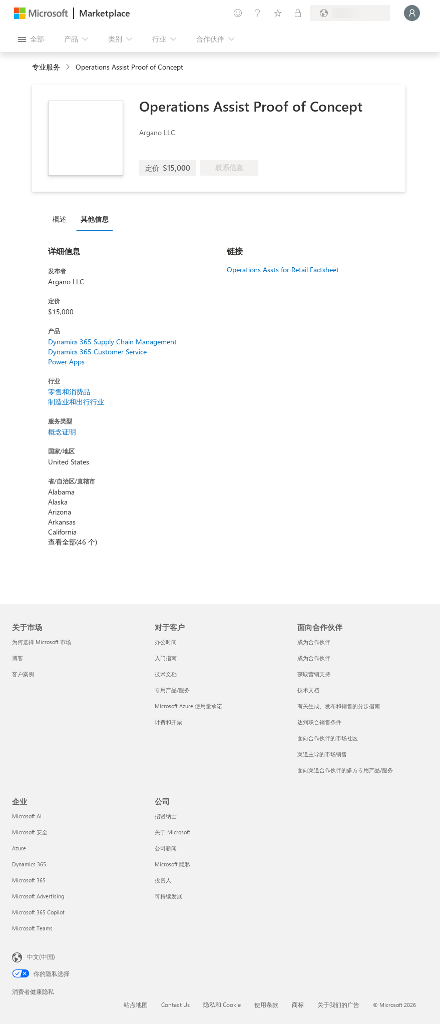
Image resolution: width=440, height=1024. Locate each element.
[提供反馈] (238, 13)
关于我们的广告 (338, 1004)
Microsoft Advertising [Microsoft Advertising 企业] (38, 896)
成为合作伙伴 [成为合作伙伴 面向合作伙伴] (313, 642)
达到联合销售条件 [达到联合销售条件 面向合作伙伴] (319, 722)
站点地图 (136, 1004)
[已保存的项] (278, 13)
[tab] (62, 219)
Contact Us (175, 1004)
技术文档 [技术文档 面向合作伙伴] (308, 690)
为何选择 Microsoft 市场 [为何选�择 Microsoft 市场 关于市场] (41, 642)
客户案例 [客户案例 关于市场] (23, 674)
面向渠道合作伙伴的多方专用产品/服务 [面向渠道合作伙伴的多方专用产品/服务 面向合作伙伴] (345, 770)
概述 (60, 219)
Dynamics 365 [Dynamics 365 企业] (29, 864)
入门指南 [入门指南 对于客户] (166, 658)
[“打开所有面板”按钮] (31, 39)
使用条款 (266, 1004)
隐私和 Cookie (222, 1004)
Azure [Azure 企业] (19, 848)
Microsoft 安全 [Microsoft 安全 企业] (30, 832)
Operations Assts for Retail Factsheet (283, 269)
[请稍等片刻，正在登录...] (412, 13)
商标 (298, 1004)
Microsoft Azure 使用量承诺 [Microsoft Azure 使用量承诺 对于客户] (188, 706)
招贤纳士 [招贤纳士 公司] (166, 816)
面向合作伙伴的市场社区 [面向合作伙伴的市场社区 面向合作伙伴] (327, 738)
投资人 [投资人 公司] (163, 880)
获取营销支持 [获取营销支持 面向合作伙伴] (313, 674)
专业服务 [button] (46, 67)
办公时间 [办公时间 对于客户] (166, 642)
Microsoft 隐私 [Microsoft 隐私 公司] (172, 864)
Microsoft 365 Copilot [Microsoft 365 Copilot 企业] (38, 912)
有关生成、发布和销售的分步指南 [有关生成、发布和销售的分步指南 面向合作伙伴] (338, 706)
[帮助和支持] (258, 13)
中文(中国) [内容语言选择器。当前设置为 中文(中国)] (41, 956)
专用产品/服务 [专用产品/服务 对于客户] (172, 690)
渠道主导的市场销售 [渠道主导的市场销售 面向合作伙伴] (322, 754)
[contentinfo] (69, 67)
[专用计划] (298, 13)
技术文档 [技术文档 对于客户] (166, 674)
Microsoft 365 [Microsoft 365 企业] (29, 880)
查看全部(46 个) (72, 542)
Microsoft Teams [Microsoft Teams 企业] (32, 928)
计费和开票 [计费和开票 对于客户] (168, 722)
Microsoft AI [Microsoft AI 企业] (27, 816)
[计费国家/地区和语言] (350, 13)
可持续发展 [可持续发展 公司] (168, 896)
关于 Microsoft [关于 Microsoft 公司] (172, 832)
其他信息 (95, 219)
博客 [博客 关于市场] (17, 658)
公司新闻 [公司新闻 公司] (166, 848)
